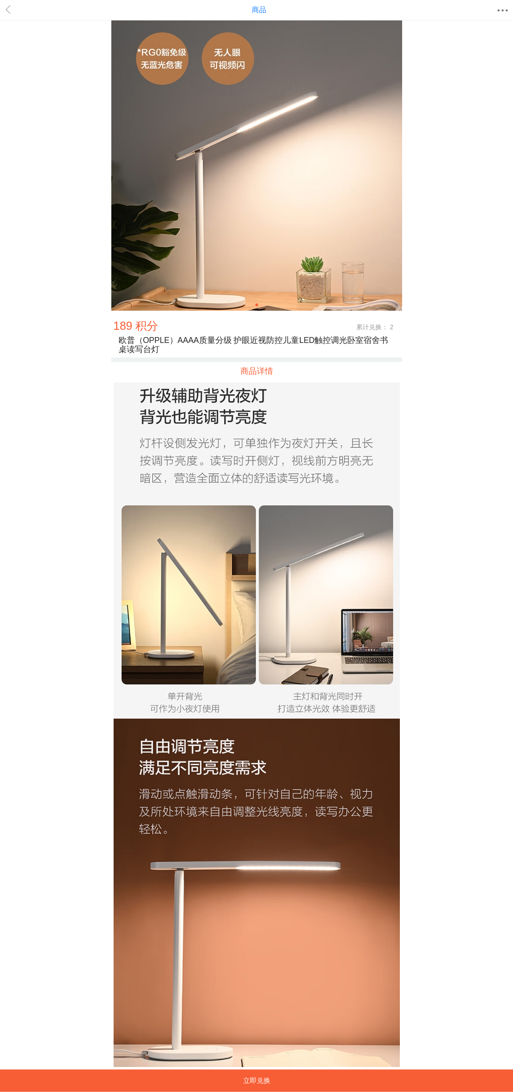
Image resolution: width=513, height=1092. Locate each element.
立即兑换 (256, 1080)
